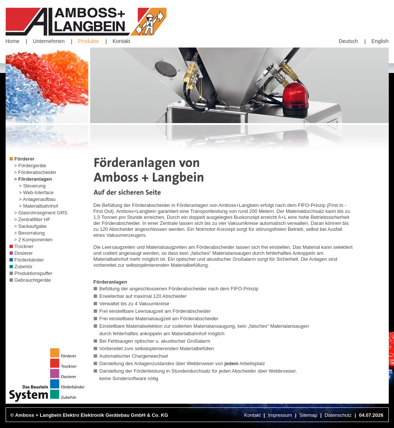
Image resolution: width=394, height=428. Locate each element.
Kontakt (121, 41)
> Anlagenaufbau (37, 199)
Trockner (24, 246)
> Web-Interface (36, 192)
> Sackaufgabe (30, 226)
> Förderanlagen (33, 179)
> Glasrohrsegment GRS (41, 212)
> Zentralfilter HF (32, 219)
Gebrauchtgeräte (33, 280)
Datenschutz (338, 415)
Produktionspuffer (34, 273)
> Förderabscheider (35, 172)
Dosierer (24, 253)
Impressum (280, 415)
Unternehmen (49, 41)
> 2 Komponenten (33, 239)
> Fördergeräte (30, 165)
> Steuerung (32, 186)
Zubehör (24, 266)
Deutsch (348, 41)
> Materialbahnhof (38, 206)
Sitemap (308, 415)
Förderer (24, 159)
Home (12, 41)
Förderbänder (29, 260)
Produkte (88, 41)
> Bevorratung (29, 233)
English (380, 41)
